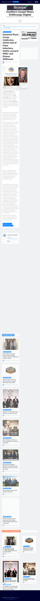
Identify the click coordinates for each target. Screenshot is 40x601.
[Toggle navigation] (20, 21)
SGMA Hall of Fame (7, 223)
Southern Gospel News (8, 225)
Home (4, 25)
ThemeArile (14, 599)
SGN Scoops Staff (8, 61)
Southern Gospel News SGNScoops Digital (20, 13)
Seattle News (8, 599)
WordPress (17, 597)
